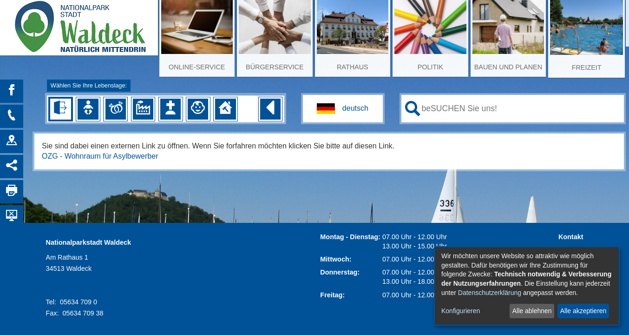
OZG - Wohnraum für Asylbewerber (100, 156)
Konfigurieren (460, 311)
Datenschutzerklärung (489, 292)
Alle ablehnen (532, 311)
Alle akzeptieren (583, 311)
